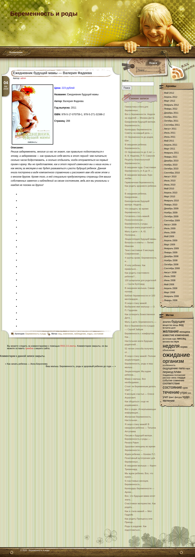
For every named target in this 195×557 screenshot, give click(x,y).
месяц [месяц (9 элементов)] (181, 338)
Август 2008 (170, 272)
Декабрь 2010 (171, 160)
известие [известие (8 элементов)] (168, 335)
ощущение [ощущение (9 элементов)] (170, 368)
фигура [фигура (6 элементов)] (178, 397)
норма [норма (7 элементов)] (183, 346)
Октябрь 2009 (171, 216)
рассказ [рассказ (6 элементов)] (166, 377)
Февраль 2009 (171, 248)
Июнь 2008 (170, 280)
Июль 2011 (170, 133)
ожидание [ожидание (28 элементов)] (176, 354)
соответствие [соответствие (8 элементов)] (171, 383)
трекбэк (29, 348)
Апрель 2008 (170, 288)
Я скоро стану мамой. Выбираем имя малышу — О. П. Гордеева (140, 306)
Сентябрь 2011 (172, 125)
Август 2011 (170, 128)
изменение (68, 334)
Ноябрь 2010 (171, 164)
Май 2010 (169, 188)
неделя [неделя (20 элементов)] (171, 346)
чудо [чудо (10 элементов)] (186, 397)
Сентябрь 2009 (172, 220)
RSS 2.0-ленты (68, 346)
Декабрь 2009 (171, 208)
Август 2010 (170, 176)
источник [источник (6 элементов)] (167, 339)
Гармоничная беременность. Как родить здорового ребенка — (140, 186)
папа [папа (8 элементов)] (182, 368)
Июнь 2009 (170, 232)
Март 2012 (169, 101)
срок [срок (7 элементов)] (185, 387)
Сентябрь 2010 (172, 172)
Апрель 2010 (170, 192)
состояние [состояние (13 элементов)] (172, 387)
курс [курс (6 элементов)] (174, 339)
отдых (90, 334)
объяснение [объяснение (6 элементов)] (169, 350)
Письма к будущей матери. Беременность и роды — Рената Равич (139, 439)
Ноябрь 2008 (171, 260)
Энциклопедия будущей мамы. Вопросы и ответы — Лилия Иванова (141, 242)
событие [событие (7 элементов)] (167, 380)
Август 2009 (170, 224)
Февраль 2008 (171, 296)
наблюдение (80, 334)
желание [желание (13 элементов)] (171, 331)
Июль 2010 (170, 180)
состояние (98, 334)
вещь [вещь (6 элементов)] (175, 325)
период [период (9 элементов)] (168, 372)
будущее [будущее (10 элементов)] (178, 321)
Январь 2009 (170, 252)
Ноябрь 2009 (171, 212)
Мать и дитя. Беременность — (140, 322)
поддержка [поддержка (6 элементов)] (168, 375)
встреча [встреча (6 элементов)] (167, 328)
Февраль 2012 (171, 105)
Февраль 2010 (171, 200)
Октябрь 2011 (171, 121)
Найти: (125, 80)
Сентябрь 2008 (172, 268)
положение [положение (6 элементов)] (179, 375)
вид (60, 334)
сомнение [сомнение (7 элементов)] (178, 380)
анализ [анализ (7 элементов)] (167, 321)
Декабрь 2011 (171, 113)
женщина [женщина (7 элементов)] (184, 331)
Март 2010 (169, 196)
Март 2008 (169, 292)
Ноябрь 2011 (171, 117)
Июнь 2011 (170, 137)
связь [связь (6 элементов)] (174, 377)
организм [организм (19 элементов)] (173, 361)
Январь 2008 (170, 300)
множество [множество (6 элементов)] (168, 341)
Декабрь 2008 (171, 256)
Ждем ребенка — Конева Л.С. (140, 454)
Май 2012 (169, 93)
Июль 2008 (170, 276)
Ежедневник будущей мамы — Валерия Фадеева (52, 73)
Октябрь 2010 (171, 168)
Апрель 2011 (170, 145)
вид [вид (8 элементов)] (181, 325)
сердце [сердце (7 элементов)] (181, 377)
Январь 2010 (170, 204)
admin (23, 78)
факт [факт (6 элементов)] (171, 397)
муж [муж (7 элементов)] (176, 341)
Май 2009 (169, 236)
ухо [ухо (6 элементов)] (189, 393)
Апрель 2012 (170, 97)
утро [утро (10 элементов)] (183, 392)
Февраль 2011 (171, 152)
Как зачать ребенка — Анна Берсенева (27, 364)
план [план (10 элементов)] (177, 372)
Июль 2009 (170, 228)
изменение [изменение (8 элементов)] (182, 335)
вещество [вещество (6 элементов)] (167, 325)
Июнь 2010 (170, 184)
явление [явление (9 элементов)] (169, 400)
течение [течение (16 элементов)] (171, 392)
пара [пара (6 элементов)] (187, 368)
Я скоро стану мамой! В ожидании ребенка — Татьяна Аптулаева (140, 428)
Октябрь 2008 (171, 264)
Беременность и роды (35, 334)
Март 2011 (169, 148)
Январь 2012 (170, 108)
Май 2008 (169, 284)
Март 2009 (169, 244)
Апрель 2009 (170, 240)
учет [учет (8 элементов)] (165, 397)
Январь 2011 (170, 157)
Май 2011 (169, 140)
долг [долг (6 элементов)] (173, 328)
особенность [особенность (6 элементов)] (169, 365)
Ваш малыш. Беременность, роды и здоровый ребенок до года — (80, 366)
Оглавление (16, 52)
